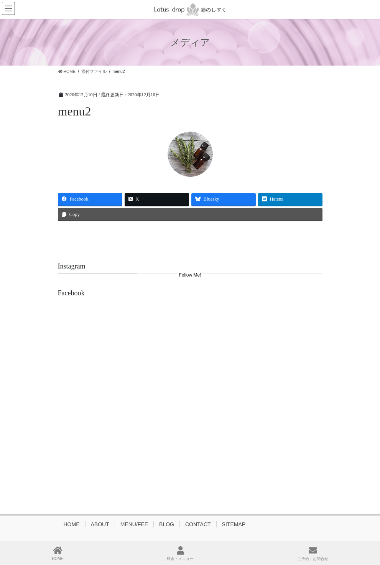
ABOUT (100, 524)
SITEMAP (233, 524)
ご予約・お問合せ (313, 553)
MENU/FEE (134, 524)
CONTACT (198, 524)
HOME (72, 524)
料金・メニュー (180, 553)
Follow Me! (190, 275)
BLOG (166, 524)
